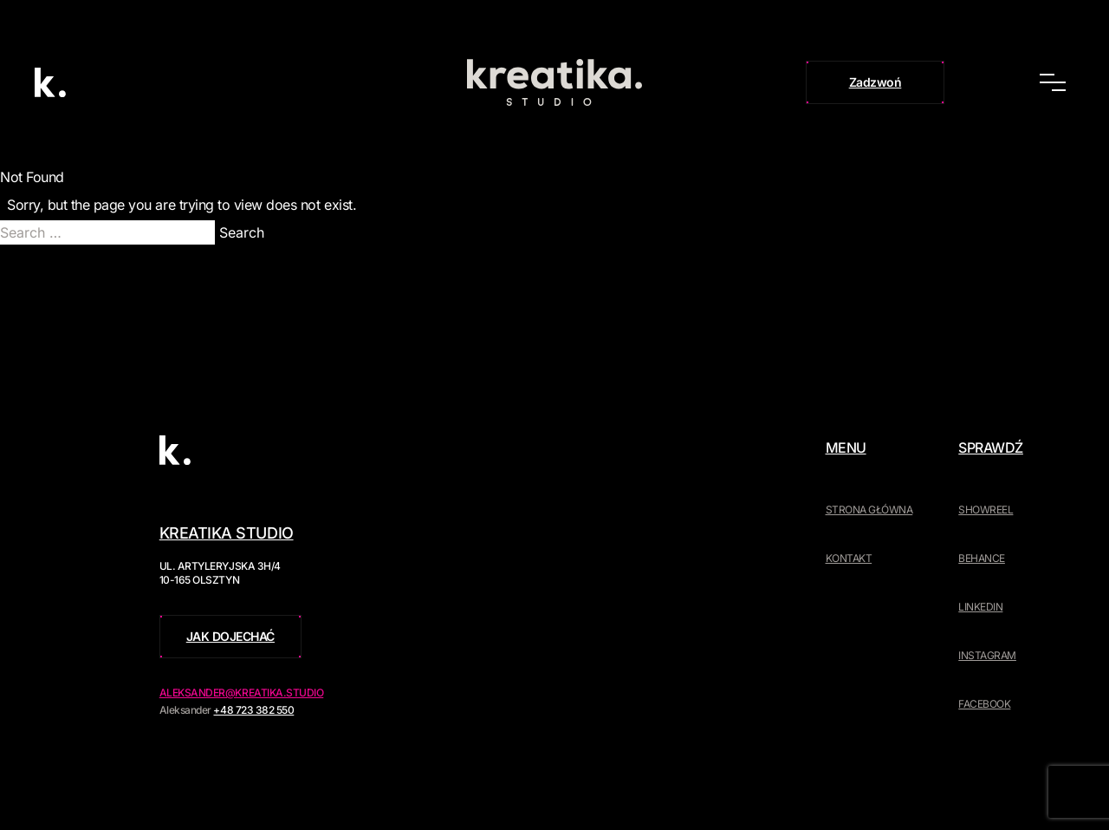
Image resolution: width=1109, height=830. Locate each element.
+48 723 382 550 (253, 709)
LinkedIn (980, 606)
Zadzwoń (875, 82)
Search (241, 232)
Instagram (987, 655)
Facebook (984, 703)
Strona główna (869, 509)
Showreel (985, 509)
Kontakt (849, 558)
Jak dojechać (230, 636)
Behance (981, 558)
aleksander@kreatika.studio (241, 692)
